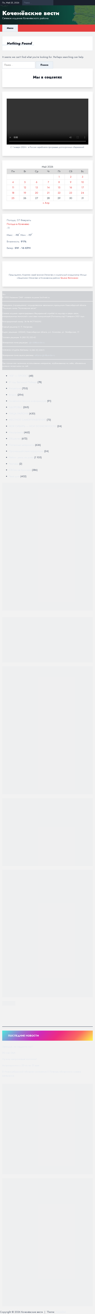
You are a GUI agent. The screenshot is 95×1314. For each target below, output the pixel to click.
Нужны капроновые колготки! (19, 1059)
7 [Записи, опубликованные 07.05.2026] (48, 182)
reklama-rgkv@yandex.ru (45, 355)
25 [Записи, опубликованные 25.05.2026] (13, 198)
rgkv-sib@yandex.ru (37, 342)
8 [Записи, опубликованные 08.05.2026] (59, 182)
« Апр (46, 203)
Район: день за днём (21, 457)
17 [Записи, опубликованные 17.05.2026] (82, 187)
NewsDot (61, 1312)
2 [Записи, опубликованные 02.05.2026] (70, 177)
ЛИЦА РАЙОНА (18, 413)
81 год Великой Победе (23, 382)
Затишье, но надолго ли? (17, 1047)
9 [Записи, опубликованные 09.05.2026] (70, 182)
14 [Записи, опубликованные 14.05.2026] (48, 187)
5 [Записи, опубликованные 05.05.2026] (25, 182)
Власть (13, 395)
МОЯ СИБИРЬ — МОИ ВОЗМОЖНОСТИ (32, 426)
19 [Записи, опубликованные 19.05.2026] (25, 193)
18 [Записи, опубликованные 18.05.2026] (13, 193)
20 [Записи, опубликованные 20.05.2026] (36, 193)
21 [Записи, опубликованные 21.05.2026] (48, 193)
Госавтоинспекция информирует (27, 401)
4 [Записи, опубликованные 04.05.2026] (13, 182)
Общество (15, 438)
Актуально (15, 388)
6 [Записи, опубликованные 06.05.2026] (36, 182)
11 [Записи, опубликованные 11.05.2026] (13, 187)
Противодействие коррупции (26, 451)
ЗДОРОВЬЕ (15, 407)
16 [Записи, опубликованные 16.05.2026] (71, 187)
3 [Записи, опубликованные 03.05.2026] (82, 177)
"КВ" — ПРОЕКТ (18, 376)
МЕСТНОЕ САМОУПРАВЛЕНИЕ (27, 420)
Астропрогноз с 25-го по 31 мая (20, 1065)
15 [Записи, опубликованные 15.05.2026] (59, 187)
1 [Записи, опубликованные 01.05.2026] (59, 177)
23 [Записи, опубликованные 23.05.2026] (70, 193)
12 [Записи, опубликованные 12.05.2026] (25, 187)
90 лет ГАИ (8, 1053)
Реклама (14, 464)
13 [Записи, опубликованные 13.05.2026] (36, 187)
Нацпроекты (16, 432)
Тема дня (14, 476)
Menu (10, 28)
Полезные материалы (21, 445)
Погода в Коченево (18, 224)
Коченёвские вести (30, 13)
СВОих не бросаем (20, 470)
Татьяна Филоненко (69, 277)
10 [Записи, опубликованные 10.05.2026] (82, 182)
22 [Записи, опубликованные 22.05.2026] (59, 193)
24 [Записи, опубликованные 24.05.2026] (82, 193)
